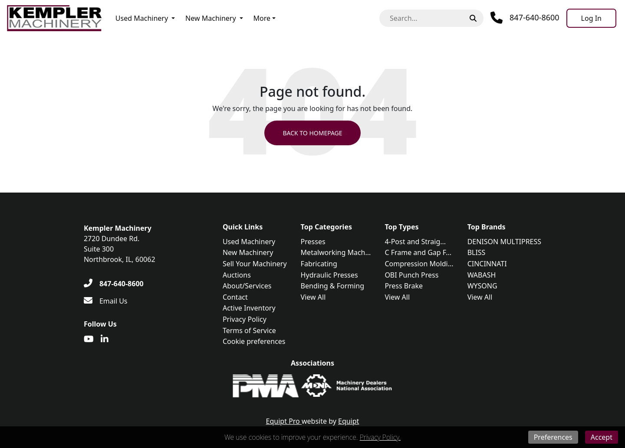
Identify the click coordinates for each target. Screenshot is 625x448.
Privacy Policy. (380, 437)
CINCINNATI (487, 263)
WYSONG (482, 286)
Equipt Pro (284, 421)
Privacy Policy (244, 319)
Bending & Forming (332, 286)
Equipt (348, 421)
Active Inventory (249, 308)
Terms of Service (249, 330)
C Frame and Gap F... (418, 252)
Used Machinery (141, 18)
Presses (313, 241)
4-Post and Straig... (415, 241)
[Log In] (591, 18)
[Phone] (524, 18)
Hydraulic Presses (329, 275)
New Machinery (210, 18)
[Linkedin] (105, 339)
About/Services (247, 286)
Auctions (237, 275)
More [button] (262, 18)
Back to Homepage (312, 133)
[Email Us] (106, 301)
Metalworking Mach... (336, 252)
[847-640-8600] (114, 283)
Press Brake (404, 286)
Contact (235, 297)
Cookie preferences (254, 341)
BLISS (476, 252)
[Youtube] (89, 339)
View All (313, 297)
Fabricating (319, 263)
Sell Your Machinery (255, 263)
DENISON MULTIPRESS (504, 241)
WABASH (481, 275)
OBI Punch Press (411, 275)
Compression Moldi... (419, 263)
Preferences (553, 437)
